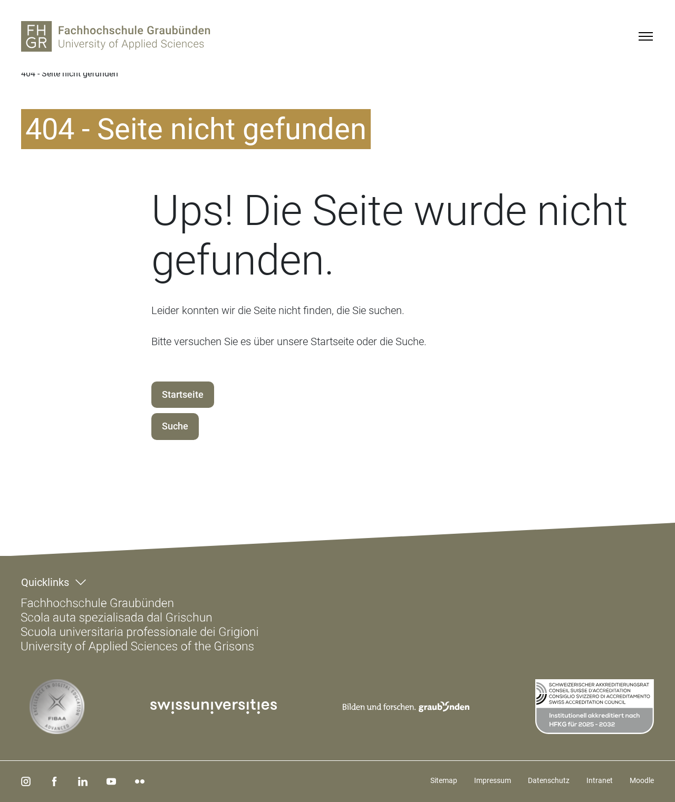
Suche (175, 426)
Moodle (642, 780)
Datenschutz (549, 780)
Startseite (183, 394)
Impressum (492, 780)
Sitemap (443, 780)
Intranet (599, 780)
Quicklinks (45, 582)
